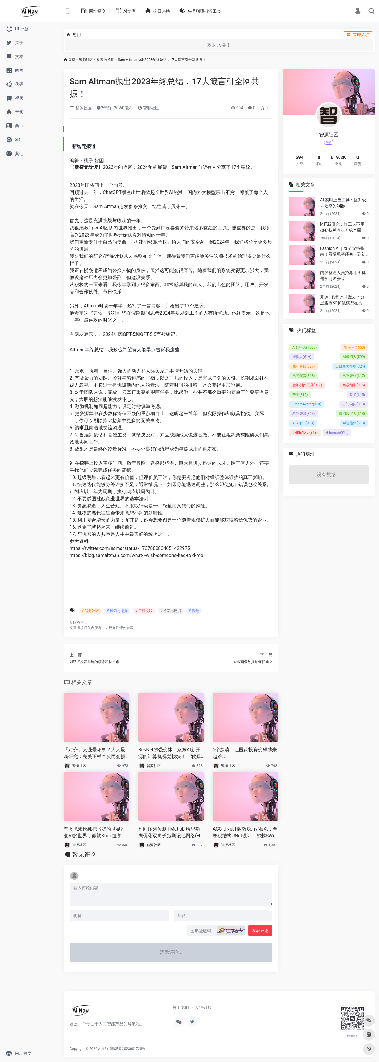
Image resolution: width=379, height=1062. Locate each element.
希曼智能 (303, 414)
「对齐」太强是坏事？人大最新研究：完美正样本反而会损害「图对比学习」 (94, 753)
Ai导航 (103, 1049)
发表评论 (260, 930)
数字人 (354, 347)
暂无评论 (84, 854)
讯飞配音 (303, 376)
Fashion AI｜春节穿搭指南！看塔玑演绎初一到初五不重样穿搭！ (343, 251)
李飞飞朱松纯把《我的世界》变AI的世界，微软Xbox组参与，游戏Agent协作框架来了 (94, 832)
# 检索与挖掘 (117, 611)
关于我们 (180, 1007)
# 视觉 (194, 611)
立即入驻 (358, 34)
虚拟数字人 (352, 414)
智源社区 (86, 60)
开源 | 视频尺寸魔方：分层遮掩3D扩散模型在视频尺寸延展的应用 (343, 300)
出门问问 (353, 404)
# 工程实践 (143, 611)
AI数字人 (304, 347)
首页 (71, 60)
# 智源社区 (90, 611)
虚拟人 (301, 357)
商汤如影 (353, 385)
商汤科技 (303, 366)
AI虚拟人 (354, 357)
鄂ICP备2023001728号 (127, 1049)
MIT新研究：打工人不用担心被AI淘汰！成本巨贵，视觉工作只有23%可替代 (342, 227)
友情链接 (203, 1007)
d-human (337, 432)
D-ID (357, 395)
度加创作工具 (307, 385)
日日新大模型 (350, 366)
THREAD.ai (305, 432)
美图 (300, 395)
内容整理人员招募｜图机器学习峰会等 (343, 275)
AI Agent (303, 423)
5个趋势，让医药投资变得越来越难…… (245, 753)
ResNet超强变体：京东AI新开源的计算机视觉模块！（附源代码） (169, 753)
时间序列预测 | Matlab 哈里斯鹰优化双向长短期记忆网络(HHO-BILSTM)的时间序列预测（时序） (171, 832)
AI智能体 (354, 423)
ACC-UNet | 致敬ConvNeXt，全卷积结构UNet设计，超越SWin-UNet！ (245, 832)
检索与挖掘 (105, 60)
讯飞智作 (353, 376)
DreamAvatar (306, 404)
